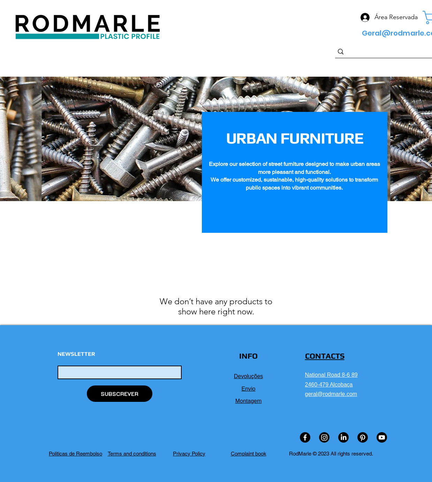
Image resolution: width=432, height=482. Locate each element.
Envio (248, 389)
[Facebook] (305, 437)
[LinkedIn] (343, 437)
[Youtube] (382, 437)
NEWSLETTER (76, 354)
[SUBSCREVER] (119, 393)
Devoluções (248, 376)
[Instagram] (324, 437)
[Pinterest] (362, 437)
